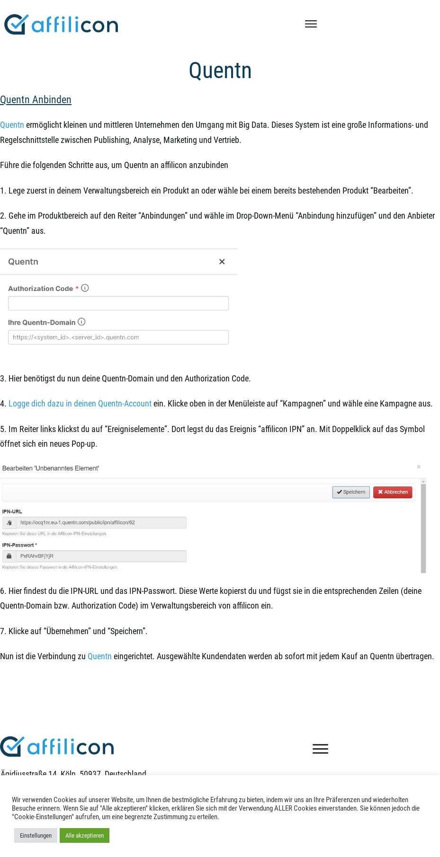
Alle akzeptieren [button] (84, 835)
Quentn (220, 70)
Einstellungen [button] (36, 835)
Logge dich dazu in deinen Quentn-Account (80, 403)
